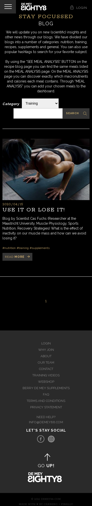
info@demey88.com (46, 422)
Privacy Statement (46, 407)
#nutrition (9, 248)
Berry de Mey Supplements (46, 388)
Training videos (46, 375)
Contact (46, 369)
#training (23, 248)
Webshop (46, 381)
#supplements (40, 248)
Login (46, 343)
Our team (46, 362)
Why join (46, 350)
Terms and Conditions (46, 401)
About (46, 356)
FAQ (46, 394)
